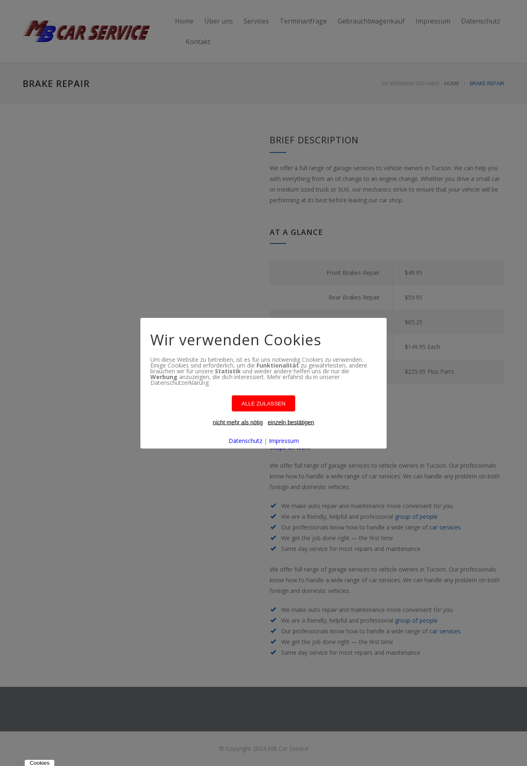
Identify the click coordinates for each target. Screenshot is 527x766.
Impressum (284, 440)
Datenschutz (245, 440)
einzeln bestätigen (291, 422)
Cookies (39, 763)
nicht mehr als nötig (238, 422)
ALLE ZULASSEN (264, 403)
